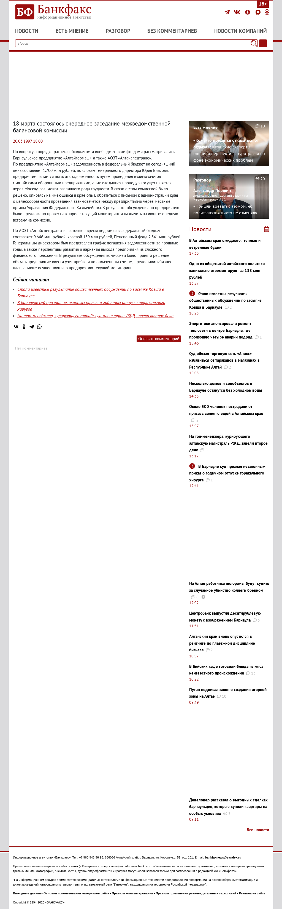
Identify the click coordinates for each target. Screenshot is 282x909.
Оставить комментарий (158, 338)
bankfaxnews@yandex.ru (223, 857)
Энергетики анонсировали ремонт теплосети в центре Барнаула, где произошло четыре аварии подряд (221, 330)
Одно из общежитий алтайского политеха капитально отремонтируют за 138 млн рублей (227, 270)
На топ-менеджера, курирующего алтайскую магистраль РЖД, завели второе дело (95, 315)
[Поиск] (253, 43)
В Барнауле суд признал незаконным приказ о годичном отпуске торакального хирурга (227, 473)
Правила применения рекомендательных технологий (196, 893)
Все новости (258, 829)
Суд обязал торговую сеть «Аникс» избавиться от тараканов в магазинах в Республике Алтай (224, 360)
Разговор (118, 31)
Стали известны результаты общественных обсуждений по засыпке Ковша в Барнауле (225, 300)
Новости (26, 31)
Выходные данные (27, 893)
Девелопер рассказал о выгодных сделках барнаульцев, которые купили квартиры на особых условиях (228, 806)
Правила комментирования (132, 893)
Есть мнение (72, 31)
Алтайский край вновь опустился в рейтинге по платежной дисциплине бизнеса (222, 643)
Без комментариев (172, 31)
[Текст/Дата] (263, 43)
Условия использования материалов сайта (76, 893)
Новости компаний (240, 31)
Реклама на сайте (252, 893)
